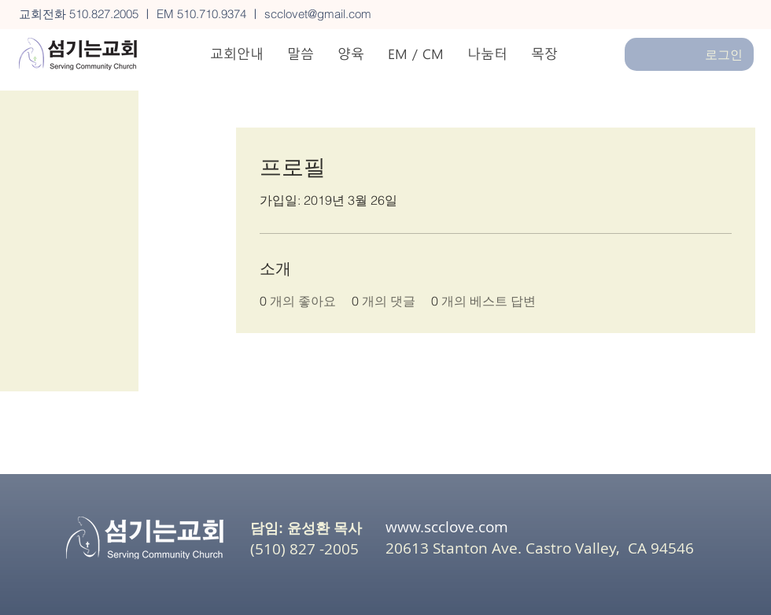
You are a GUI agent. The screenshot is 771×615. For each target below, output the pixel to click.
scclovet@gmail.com (317, 13)
